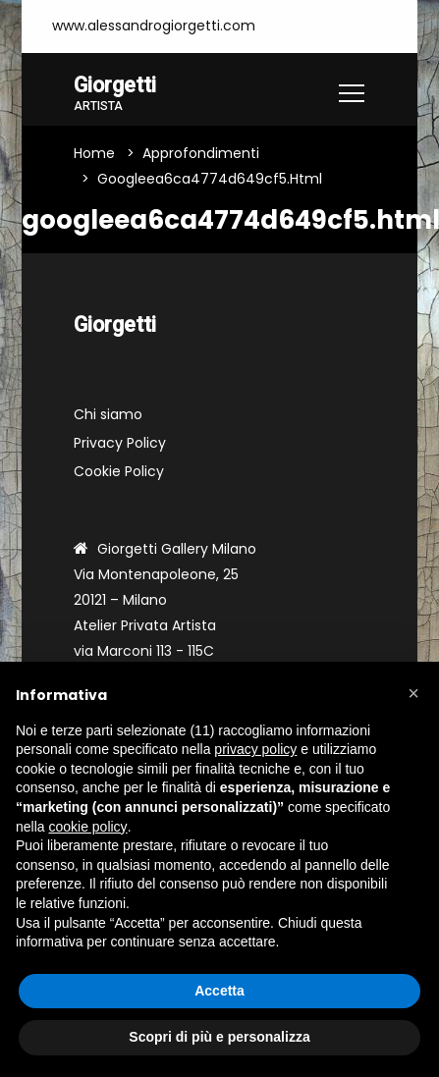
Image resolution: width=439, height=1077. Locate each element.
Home (94, 153)
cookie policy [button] (87, 827)
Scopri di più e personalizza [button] (219, 1037)
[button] (413, 693)
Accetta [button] (219, 990)
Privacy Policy (120, 443)
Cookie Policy (119, 471)
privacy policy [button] (255, 749)
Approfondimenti (200, 153)
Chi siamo (108, 414)
